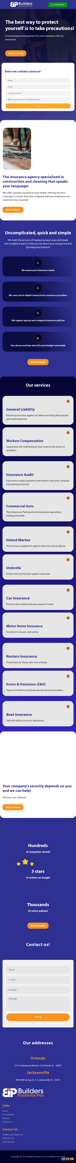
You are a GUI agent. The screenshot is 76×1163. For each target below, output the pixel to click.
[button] (41, 5)
